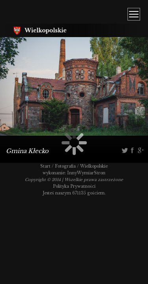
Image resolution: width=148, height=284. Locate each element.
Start (45, 166)
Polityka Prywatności (74, 186)
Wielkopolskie (94, 166)
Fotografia (65, 166)
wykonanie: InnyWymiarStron (74, 173)
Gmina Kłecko (27, 151)
